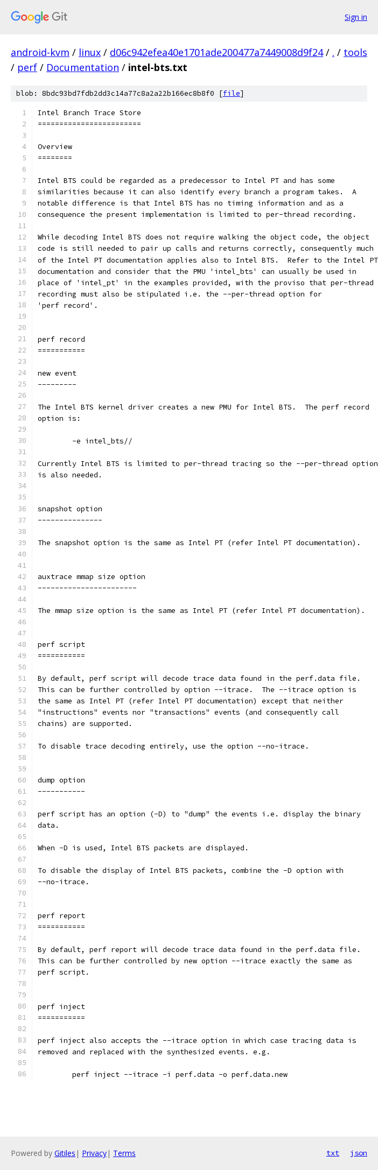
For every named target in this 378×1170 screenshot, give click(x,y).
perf (27, 67)
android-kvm (40, 52)
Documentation (82, 67)
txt (332, 1153)
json (358, 1153)
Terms (124, 1153)
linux (90, 52)
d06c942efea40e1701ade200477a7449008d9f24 (216, 52)
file (231, 93)
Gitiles (64, 1153)
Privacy (94, 1153)
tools (355, 52)
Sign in (356, 17)
